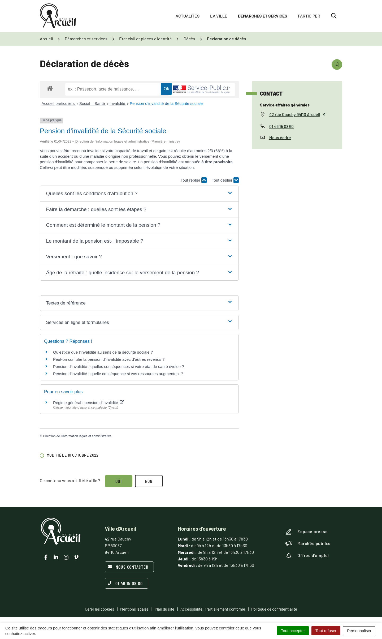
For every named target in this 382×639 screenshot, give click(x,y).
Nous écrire (280, 137)
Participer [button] (309, 15)
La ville (218, 15)
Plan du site (164, 609)
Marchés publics (308, 543)
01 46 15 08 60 (281, 126)
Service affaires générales (285, 104)
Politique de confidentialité (274, 609)
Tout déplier (225, 180)
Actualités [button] (187, 15)
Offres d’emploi (307, 555)
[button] (139, 193)
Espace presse (306, 532)
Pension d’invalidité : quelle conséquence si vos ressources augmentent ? (118, 373)
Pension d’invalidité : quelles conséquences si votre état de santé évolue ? (118, 366)
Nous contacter (128, 567)
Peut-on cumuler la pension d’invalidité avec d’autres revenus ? (108, 359)
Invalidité (118, 103)
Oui (118, 481)
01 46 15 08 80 (125, 583)
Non (149, 481)
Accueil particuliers (59, 103)
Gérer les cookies (99, 609)
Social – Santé (92, 103)
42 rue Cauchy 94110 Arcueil (297, 114)
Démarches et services (262, 15)
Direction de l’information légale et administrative (77, 436)
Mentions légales (134, 609)
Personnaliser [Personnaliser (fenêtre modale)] (359, 630)
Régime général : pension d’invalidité (88, 402)
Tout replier (194, 180)
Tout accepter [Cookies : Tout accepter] (293, 630)
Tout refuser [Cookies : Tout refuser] (325, 630)
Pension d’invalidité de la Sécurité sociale (166, 103)
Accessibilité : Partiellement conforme (212, 609)
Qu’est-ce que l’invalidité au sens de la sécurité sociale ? (103, 352)
